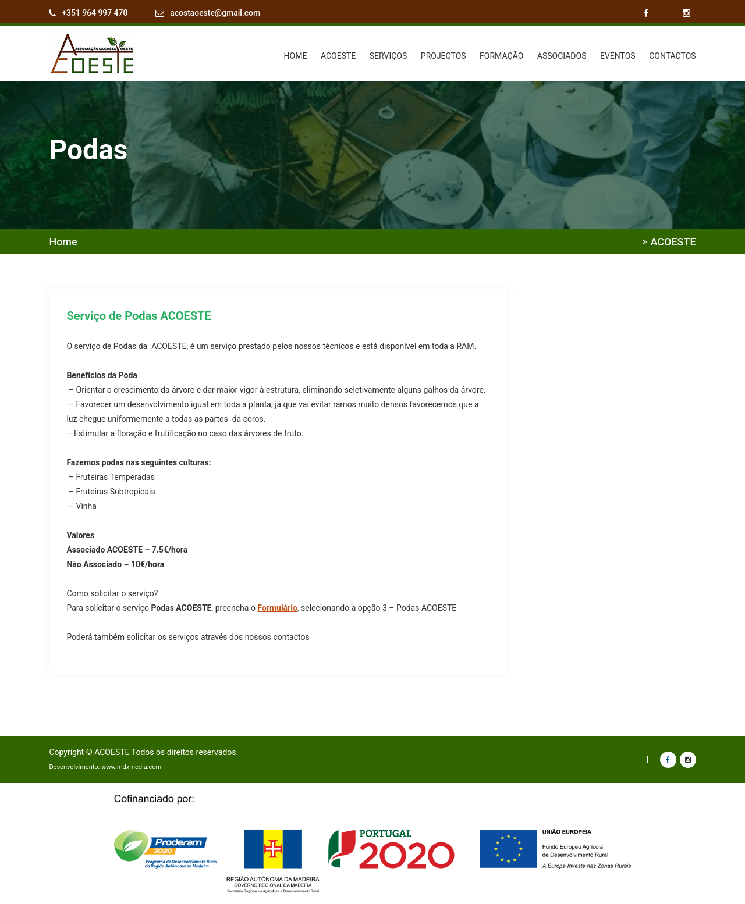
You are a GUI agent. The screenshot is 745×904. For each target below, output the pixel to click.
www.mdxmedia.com (131, 766)
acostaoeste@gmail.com (216, 13)
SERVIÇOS (388, 55)
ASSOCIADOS (562, 55)
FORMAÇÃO (501, 55)
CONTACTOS (672, 55)
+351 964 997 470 (95, 13)
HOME (295, 55)
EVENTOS (618, 55)
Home (63, 241)
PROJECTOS (443, 55)
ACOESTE (338, 55)
